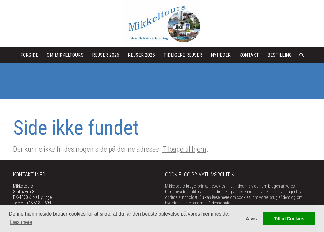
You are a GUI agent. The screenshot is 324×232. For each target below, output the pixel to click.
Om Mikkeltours (65, 55)
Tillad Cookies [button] (289, 218)
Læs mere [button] (21, 222)
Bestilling (280, 55)
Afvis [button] (251, 218)
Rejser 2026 (105, 55)
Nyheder (221, 55)
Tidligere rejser (183, 55)
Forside (29, 55)
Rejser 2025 (141, 55)
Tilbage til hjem (184, 149)
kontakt (249, 55)
